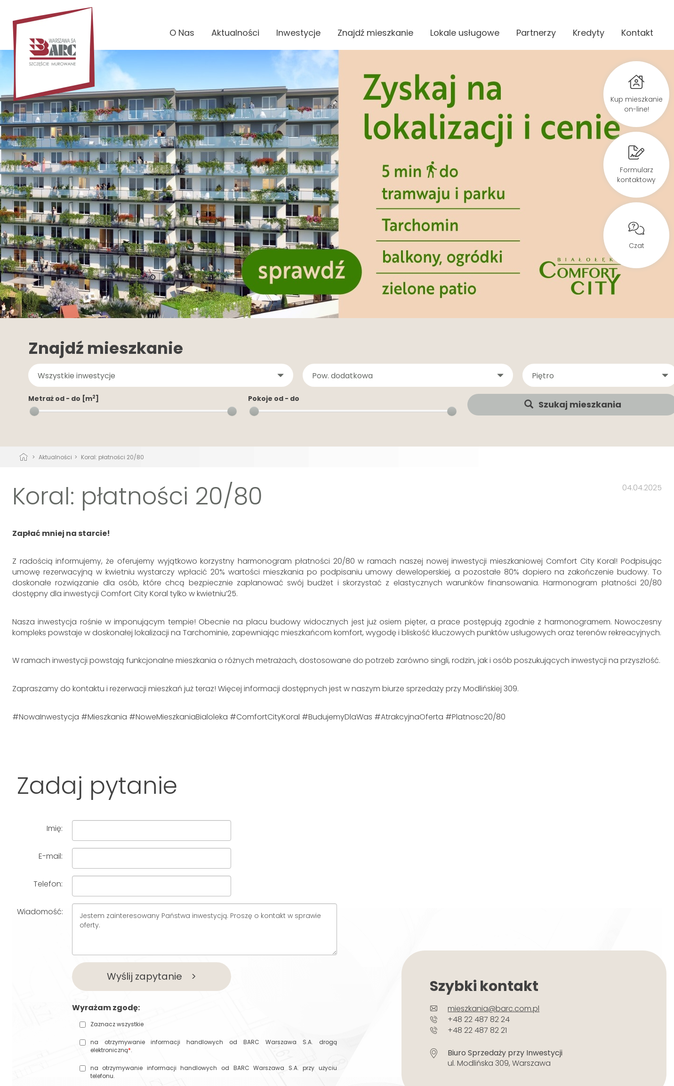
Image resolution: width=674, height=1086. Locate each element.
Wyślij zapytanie (151, 976)
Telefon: (48, 883)
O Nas (181, 33)
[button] (160, 375)
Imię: (55, 828)
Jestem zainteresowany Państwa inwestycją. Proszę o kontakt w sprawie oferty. (204, 929)
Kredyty (588, 33)
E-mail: (51, 856)
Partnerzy (536, 33)
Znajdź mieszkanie (375, 33)
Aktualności (235, 33)
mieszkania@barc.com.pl (493, 1008)
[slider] (34, 411)
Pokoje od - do (273, 398)
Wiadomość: (40, 911)
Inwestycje (298, 33)
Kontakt (637, 33)
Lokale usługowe (464, 33)
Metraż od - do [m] (63, 398)
